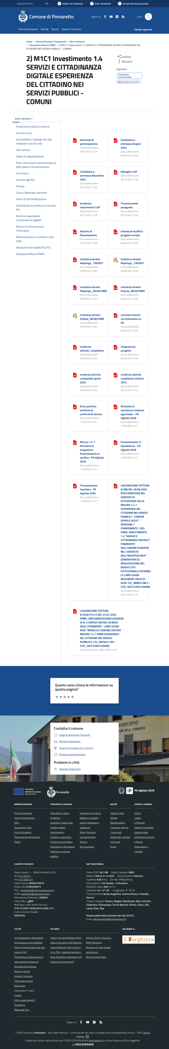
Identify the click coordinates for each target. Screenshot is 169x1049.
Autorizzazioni (57, 832)
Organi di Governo (23, 813)
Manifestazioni (117, 823)
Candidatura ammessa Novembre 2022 (92, 175)
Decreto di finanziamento (88, 233)
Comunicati (115, 832)
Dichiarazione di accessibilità (28, 942)
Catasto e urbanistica (60, 837)
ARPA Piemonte (94, 942)
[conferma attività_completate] (74, 347)
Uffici (16, 823)
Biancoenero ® (96, 1040)
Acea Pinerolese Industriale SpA (66, 957)
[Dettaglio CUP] (115, 172)
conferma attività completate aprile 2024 (90, 378)
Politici (17, 842)
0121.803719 (26, 879)
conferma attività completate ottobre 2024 (132, 378)
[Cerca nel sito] (148, 16)
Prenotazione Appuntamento (28, 957)
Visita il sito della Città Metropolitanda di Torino (73, 942)
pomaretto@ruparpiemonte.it (35, 894)
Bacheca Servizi (22, 971)
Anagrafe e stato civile (61, 823)
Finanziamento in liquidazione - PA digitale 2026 (131, 446)
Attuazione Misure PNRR (43, 45)
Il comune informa (119, 827)
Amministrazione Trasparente (51, 41)
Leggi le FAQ (20, 952)
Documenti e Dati (23, 827)
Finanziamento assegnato (129, 205)
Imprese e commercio (90, 813)
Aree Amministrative (24, 818)
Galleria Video (141, 832)
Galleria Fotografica (144, 827)
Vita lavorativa (87, 846)
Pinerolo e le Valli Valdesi (98, 947)
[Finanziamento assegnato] (115, 204)
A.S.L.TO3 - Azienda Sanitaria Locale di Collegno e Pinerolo (79, 952)
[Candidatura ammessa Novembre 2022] (74, 172)
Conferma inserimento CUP (90, 205)
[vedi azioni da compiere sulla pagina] (124, 61)
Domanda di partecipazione (88, 142)
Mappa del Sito (21, 1010)
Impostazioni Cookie (24, 990)
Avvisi (113, 846)
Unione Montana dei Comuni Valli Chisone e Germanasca (78, 947)
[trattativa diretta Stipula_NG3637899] (115, 287)
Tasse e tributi (117, 813)
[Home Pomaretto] (47, 16)
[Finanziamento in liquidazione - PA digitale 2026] (115, 442)
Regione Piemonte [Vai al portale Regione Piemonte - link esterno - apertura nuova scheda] (25, 3)
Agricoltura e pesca (59, 813)
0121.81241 (24, 876)
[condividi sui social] (124, 56)
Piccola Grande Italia (96, 957)
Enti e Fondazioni (22, 832)
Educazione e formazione (62, 846)
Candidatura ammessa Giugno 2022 (131, 144)
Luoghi (137, 818)
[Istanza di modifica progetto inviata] (115, 232)
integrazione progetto (128, 349)
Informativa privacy (23, 981)
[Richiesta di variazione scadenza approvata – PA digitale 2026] (115, 407)
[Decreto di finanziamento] (74, 232)
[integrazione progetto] (115, 347)
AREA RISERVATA (83, 1044)
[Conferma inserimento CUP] (74, 204)
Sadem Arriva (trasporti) (62, 962)
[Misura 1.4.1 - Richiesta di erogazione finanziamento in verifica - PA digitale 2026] (74, 442)
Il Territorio (139, 823)
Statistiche (19, 1005)
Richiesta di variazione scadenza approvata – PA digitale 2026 (132, 412)
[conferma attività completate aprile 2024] (74, 375)
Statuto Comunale (23, 976)
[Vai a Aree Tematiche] (100, 3)
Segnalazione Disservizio (26, 962)
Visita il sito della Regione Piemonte (68, 938)
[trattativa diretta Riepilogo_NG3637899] (74, 287)
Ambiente (55, 818)
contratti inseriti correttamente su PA (131, 319)
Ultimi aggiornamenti (24, 1000)
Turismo (83, 842)
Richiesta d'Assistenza (25, 966)
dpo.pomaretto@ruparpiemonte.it (109, 919)
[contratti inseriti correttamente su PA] (115, 315)
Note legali (19, 986)
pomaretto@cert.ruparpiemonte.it (37, 890)
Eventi (137, 813)
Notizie (113, 818)
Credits (17, 995)
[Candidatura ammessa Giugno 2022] (115, 140)
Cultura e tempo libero (61, 842)
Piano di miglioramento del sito (29, 947)
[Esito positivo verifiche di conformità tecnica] (74, 407)
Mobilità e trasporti (89, 818)
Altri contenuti (77, 41)
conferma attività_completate (92, 349)
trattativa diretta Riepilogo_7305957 (91, 261)
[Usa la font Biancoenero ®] (70, 3)
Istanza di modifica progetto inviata (132, 233)
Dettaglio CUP (129, 172)
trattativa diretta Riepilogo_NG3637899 (93, 289)
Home (29, 41)
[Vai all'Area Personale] (133, 3)
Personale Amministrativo (27, 837)
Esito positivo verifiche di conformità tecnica (91, 410)
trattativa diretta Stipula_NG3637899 (133, 289)
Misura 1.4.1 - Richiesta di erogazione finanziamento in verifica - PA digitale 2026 (92, 452)
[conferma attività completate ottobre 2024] (115, 375)
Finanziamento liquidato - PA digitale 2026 (89, 489)
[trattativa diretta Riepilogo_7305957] (74, 259)
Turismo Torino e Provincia (98, 938)
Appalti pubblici (57, 827)
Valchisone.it (92, 952)
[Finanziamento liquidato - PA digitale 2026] (74, 486)
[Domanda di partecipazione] (74, 140)
